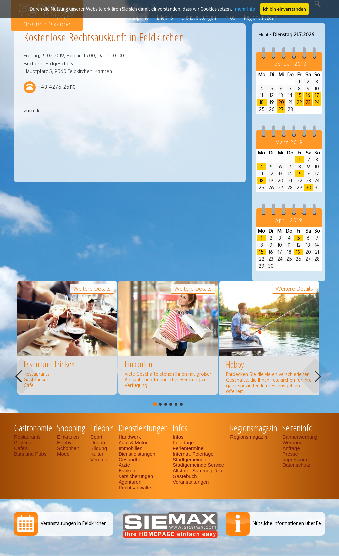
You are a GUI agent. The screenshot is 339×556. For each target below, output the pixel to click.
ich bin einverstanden (282, 9)
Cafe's (21, 448)
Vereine (98, 459)
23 (308, 102)
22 (299, 102)
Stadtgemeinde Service (198, 465)
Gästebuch (185, 476)
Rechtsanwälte (135, 487)
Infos (178, 437)
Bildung (98, 448)
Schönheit (68, 448)
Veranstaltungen (191, 482)
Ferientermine (188, 448)
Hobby (64, 442)
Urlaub (97, 442)
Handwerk (130, 437)
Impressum (294, 459)
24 (317, 102)
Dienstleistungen (137, 454)
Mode (63, 454)
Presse (290, 454)
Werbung (292, 442)
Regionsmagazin (248, 437)
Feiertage (183, 442)
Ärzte (124, 465)
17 (317, 95)
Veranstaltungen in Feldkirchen (74, 523)
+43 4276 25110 (57, 87)
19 (298, 252)
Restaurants (27, 437)
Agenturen (130, 482)
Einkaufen (68, 437)
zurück (32, 110)
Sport (96, 437)
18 (262, 102)
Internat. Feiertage (193, 454)
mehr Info (243, 9)
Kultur (96, 454)
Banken (127, 470)
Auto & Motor (133, 442)
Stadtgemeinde (189, 459)
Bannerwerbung (299, 437)
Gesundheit (131, 459)
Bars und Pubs (30, 454)
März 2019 (289, 142)
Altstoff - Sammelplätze (199, 470)
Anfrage (291, 448)
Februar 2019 (289, 64)
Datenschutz (296, 465)
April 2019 (289, 220)
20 (281, 102)
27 (281, 109)
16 (308, 95)
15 (299, 95)
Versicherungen (136, 476)
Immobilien (131, 448)
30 (308, 187)
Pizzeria (22, 442)
